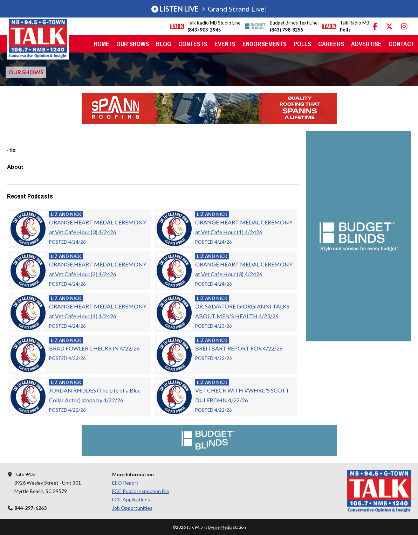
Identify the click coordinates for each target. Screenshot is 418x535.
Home (101, 44)
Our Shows (132, 44)
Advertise (366, 44)
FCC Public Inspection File (140, 491)
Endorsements (264, 44)
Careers (331, 44)
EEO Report (125, 483)
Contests (192, 44)
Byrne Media (220, 527)
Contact (401, 44)
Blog (163, 44)
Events (224, 44)
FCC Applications (131, 499)
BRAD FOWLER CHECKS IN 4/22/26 (94, 348)
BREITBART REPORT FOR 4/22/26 (239, 348)
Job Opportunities (132, 508)
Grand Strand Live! (209, 9)
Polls (302, 44)
